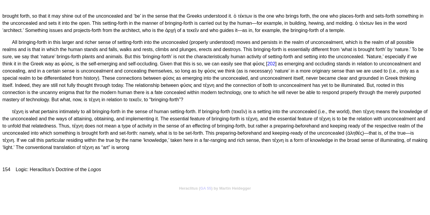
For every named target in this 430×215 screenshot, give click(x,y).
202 (271, 63)
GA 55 (205, 188)
